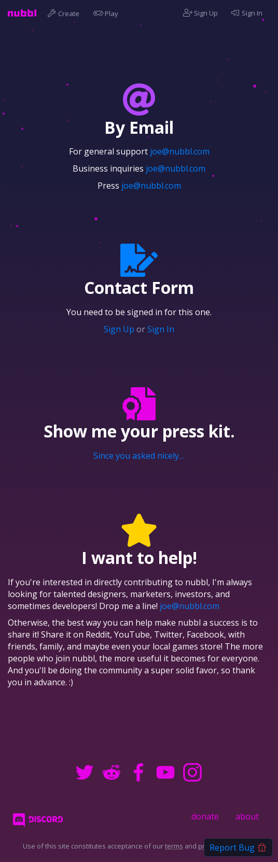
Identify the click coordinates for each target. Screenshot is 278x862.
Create (65, 13)
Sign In (246, 13)
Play (107, 13)
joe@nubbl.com (180, 151)
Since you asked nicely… (139, 455)
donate (205, 816)
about (247, 816)
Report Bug (238, 847)
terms (174, 846)
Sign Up (200, 13)
